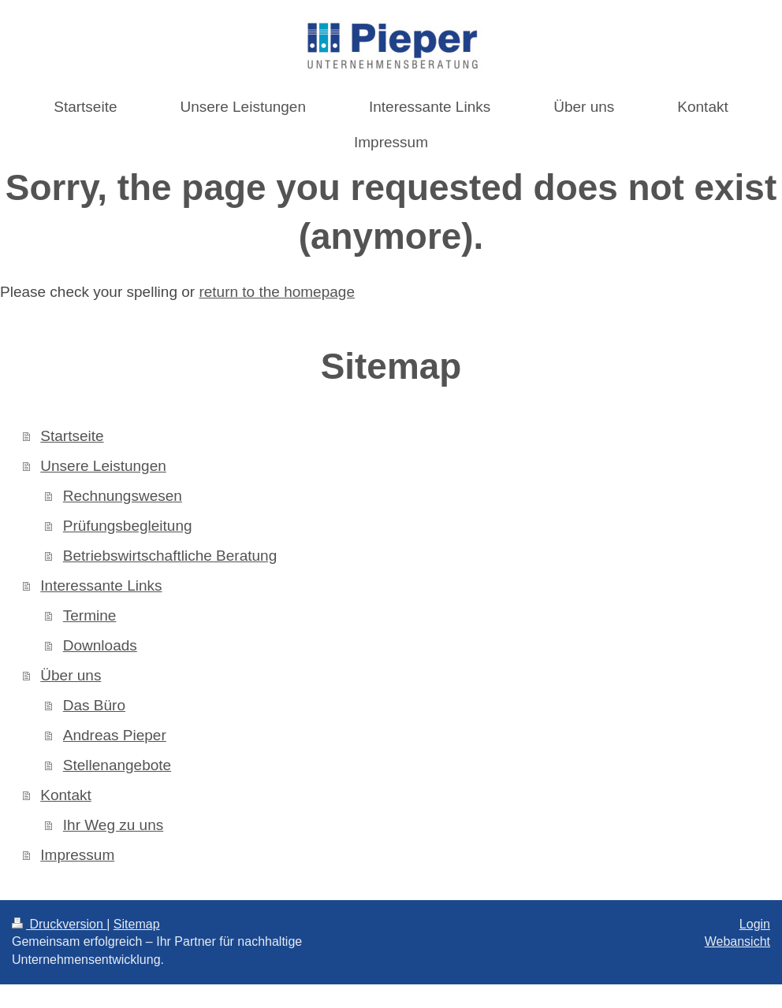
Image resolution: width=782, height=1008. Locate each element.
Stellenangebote (117, 765)
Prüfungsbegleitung (127, 525)
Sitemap (137, 924)
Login (754, 924)
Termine (90, 615)
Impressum (77, 855)
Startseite (71, 436)
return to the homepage (277, 292)
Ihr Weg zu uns (113, 825)
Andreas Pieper (114, 735)
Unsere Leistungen (103, 466)
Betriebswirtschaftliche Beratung (170, 555)
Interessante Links (101, 585)
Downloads (100, 645)
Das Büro (94, 705)
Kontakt (65, 795)
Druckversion (59, 924)
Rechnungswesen (122, 495)
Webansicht (737, 941)
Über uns (70, 675)
